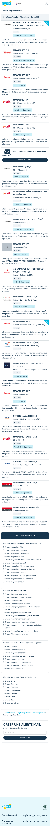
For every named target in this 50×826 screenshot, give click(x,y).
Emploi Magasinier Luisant (15, 563)
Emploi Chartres (11, 687)
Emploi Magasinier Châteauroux (17, 553)
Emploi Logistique (23, 713)
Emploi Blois (10, 681)
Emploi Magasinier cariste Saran (18, 612)
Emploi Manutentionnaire (15, 659)
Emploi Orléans (11, 693)
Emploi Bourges (11, 684)
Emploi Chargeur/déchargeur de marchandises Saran (23, 608)
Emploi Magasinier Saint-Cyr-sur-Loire (20, 575)
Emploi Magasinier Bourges (16, 550)
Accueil (6, 713)
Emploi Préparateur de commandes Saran (21, 631)
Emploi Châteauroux (13, 690)
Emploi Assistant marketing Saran (18, 597)
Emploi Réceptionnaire (14, 668)
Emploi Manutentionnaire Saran (17, 619)
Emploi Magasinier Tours (14, 582)
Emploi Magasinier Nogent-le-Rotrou (20, 569)
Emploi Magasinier (38, 713)
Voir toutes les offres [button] (25, 535)
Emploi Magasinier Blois (14, 547)
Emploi (12, 713)
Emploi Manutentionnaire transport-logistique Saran (23, 626)
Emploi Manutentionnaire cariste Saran (20, 622)
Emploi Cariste (11, 646)
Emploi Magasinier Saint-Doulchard (19, 579)
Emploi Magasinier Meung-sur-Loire (19, 566)
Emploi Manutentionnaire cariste (18, 662)
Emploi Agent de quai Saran (16, 594)
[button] (46, 3)
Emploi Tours (10, 700)
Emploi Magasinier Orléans (15, 572)
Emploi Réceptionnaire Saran (16, 634)
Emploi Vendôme (12, 703)
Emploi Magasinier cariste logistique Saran (22, 616)
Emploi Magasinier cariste (15, 653)
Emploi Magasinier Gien (14, 556)
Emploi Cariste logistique (15, 649)
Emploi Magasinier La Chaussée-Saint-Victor (23, 560)
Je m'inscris (25, 737)
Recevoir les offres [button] (25, 160)
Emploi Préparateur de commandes (19, 665)
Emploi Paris (10, 697)
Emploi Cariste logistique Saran (17, 604)
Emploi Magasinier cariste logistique (19, 656)
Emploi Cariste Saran (13, 600)
